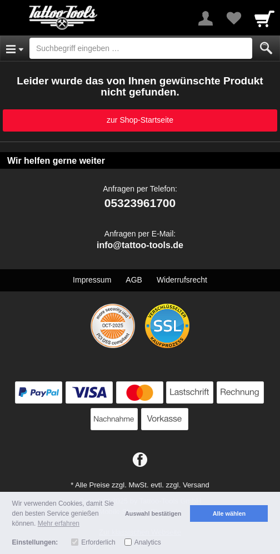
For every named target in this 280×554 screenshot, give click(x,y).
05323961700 (140, 203)
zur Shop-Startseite (140, 119)
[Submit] (266, 48)
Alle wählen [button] (229, 513)
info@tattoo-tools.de (140, 245)
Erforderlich (98, 542)
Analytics (147, 542)
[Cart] (264, 18)
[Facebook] (140, 460)
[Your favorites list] (233, 18)
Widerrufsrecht (182, 279)
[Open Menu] (15, 48)
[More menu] (205, 18)
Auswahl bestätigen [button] (153, 513)
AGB (134, 279)
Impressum (92, 279)
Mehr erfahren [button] (58, 523)
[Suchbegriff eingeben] (140, 48)
